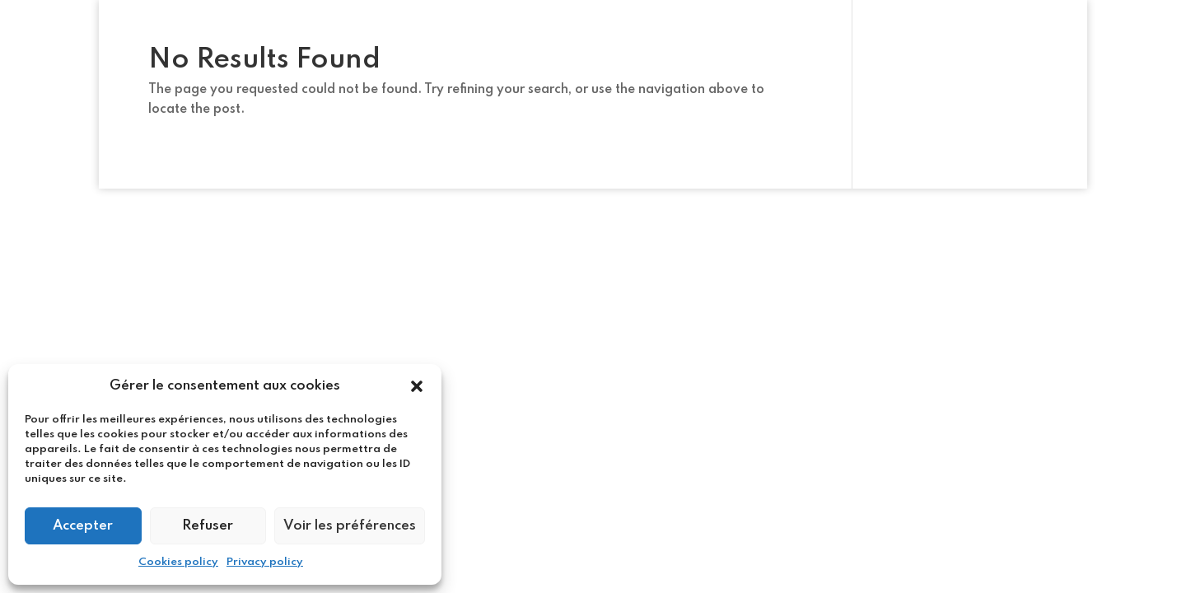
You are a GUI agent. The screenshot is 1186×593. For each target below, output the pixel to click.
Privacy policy (264, 562)
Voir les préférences (349, 526)
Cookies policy (178, 562)
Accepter (83, 526)
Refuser (207, 526)
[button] (417, 386)
